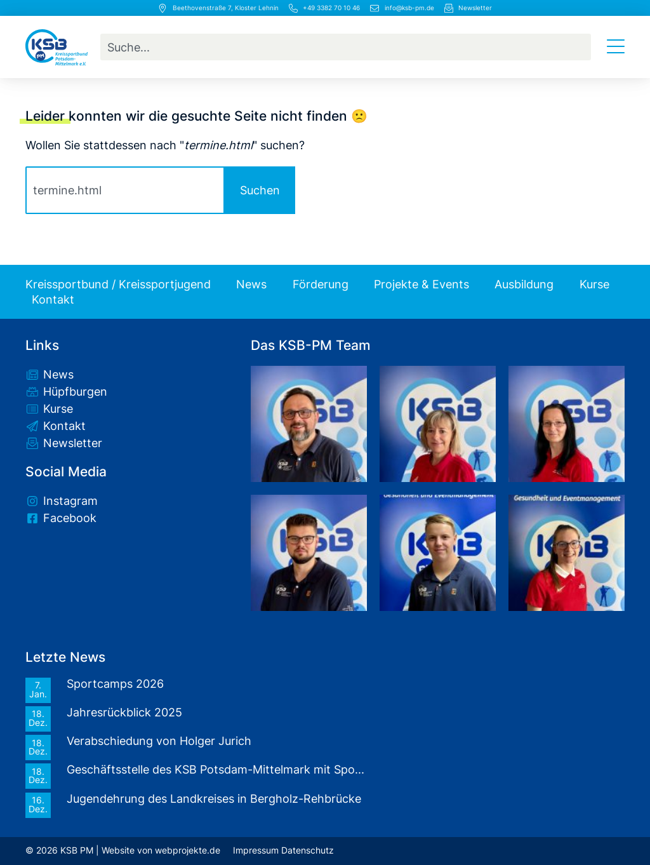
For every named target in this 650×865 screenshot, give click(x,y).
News (251, 284)
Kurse (594, 284)
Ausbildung (524, 284)
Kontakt (53, 299)
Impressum (256, 850)
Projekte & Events (421, 284)
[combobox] (345, 47)
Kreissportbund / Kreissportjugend (118, 284)
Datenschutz (307, 850)
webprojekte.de (187, 850)
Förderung (320, 284)
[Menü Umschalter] (616, 47)
